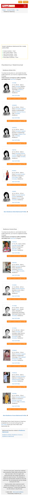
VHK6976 (14, 127)
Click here (13, 79)
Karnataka (17, 91)
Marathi (17, 288)
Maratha (22, 288)
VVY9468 (14, 305)
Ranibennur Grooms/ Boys (10, 229)
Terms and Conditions (18, 492)
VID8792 (14, 150)
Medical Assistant (16, 379)
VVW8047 (14, 350)
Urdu (17, 309)
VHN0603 (14, 105)
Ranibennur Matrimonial (8, 436)
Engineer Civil (21, 134)
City (17, 10)
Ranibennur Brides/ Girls (9, 70)
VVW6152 (14, 372)
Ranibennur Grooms (17, 434)
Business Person (21, 112)
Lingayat (23, 108)
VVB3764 (14, 262)
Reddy (18, 245)
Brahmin (23, 397)
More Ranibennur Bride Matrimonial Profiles (15, 211)
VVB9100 (14, 241)
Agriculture (14, 248)
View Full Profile (16, 95)
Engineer (20, 89)
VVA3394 (14, 393)
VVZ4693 (14, 285)
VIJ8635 (14, 191)
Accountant (14, 336)
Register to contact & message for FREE (17, 98)
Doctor (18, 198)
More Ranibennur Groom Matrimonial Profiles (15, 415)
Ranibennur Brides (6, 434)
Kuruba (22, 174)
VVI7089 (14, 83)
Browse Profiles (11, 10)
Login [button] (20, 2)
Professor (14, 156)
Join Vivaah (4, 424)
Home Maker (15, 177)
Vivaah (4, 10)
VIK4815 (14, 170)
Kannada (18, 86)
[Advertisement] (14, 28)
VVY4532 (14, 328)
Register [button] (25, 2)
